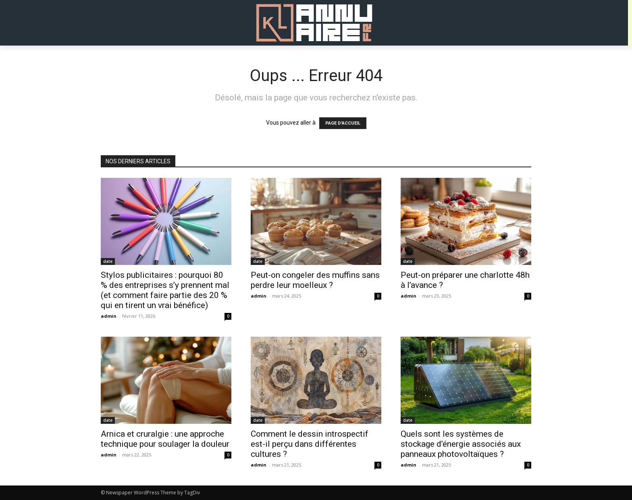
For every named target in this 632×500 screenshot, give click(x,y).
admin (108, 316)
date (107, 261)
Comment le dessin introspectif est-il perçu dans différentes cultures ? (309, 444)
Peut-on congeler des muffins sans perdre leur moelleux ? (315, 280)
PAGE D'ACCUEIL (342, 123)
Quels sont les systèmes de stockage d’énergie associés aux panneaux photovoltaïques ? (461, 444)
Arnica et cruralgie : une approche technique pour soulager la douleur (165, 439)
